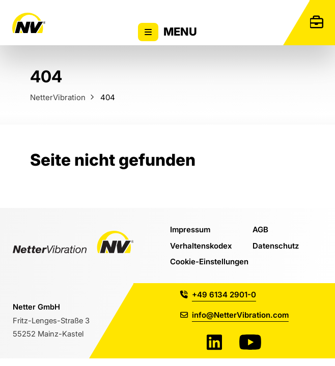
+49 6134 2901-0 (218, 294)
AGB (260, 229)
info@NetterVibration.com (234, 314)
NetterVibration (58, 97)
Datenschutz (276, 245)
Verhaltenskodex (201, 245)
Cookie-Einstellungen (209, 261)
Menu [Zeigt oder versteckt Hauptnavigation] (167, 32)
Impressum (190, 229)
